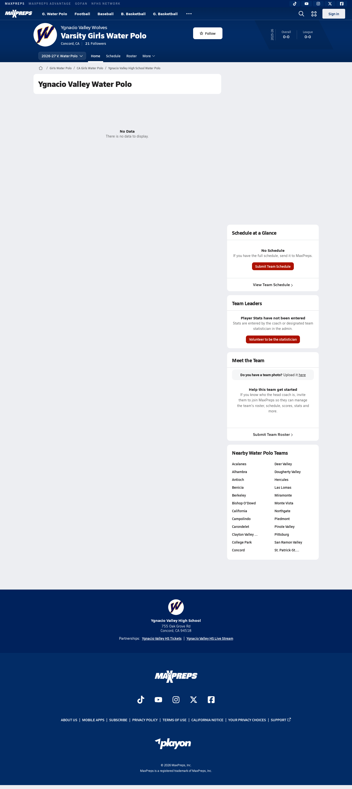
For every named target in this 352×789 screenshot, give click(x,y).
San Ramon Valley (288, 542)
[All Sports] (189, 13)
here (302, 375)
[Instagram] (318, 3)
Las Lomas (282, 487)
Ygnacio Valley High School (176, 611)
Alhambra (239, 471)
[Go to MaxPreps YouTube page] (158, 700)
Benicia (238, 487)
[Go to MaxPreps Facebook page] (211, 700)
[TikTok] (294, 3)
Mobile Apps (93, 720)
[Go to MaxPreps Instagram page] (176, 700)
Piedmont (281, 518)
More (148, 55)
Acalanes (239, 463)
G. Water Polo (54, 13)
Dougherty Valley (287, 471)
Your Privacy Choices (247, 720)
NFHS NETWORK (106, 3)
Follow (208, 33)
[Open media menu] (314, 13)
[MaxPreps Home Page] (40, 68)
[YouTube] (306, 3)
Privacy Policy (145, 720)
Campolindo (241, 518)
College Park (242, 542)
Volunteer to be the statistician (273, 339)
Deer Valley (283, 463)
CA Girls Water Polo (90, 68)
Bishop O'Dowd (244, 502)
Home (95, 55)
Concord (238, 549)
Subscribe (118, 720)
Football (82, 13)
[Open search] (301, 13)
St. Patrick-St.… (286, 549)
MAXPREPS (15, 3)
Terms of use (175, 720)
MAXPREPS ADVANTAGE (50, 3)
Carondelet (240, 526)
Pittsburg (281, 534)
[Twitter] (330, 3)
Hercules (281, 479)
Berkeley (239, 495)
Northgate (282, 510)
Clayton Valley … (245, 534)
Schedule (113, 55)
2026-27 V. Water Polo (62, 55)
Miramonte (283, 495)
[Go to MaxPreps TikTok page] (141, 700)
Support (281, 720)
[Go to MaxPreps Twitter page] (194, 700)
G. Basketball (165, 13)
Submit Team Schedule (273, 266)
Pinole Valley (284, 526)
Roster (131, 55)
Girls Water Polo (61, 68)
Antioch (238, 479)
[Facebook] (341, 3)
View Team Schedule (273, 284)
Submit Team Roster (273, 434)
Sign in (334, 13)
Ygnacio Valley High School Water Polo (134, 68)
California (239, 510)
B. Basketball (133, 13)
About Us (69, 720)
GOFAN (81, 3)
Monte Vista (283, 502)
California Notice (207, 720)
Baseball (106, 13)
